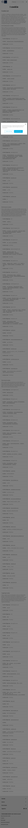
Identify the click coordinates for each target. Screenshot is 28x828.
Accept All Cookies (18, 131)
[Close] (25, 124)
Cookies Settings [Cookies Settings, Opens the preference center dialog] (9, 131)
